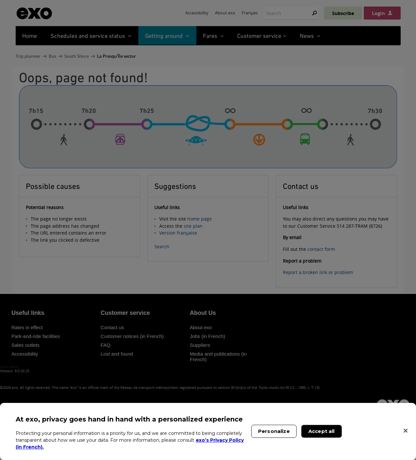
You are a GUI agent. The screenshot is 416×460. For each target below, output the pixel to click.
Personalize (274, 431)
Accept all (321, 431)
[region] (208, 431)
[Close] (405, 430)
